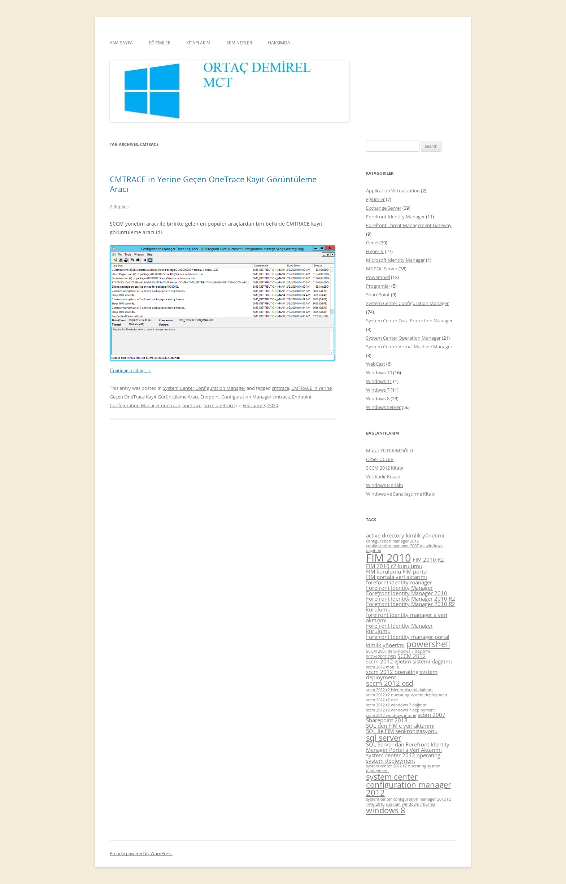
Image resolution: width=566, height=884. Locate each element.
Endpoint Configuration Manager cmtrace (245, 396)
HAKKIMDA (279, 43)
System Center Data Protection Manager (409, 320)
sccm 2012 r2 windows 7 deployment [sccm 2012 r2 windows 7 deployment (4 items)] (400, 710)
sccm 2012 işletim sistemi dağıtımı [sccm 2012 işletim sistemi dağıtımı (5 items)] (409, 661)
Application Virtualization (393, 190)
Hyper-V (375, 251)
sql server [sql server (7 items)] (383, 737)
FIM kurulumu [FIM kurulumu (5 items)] (383, 571)
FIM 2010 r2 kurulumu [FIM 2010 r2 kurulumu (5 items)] (394, 566)
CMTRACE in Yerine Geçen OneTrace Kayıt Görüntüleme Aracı (213, 184)
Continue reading (130, 370)
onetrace (191, 405)
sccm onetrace (219, 405)
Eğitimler (375, 199)
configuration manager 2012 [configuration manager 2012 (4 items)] (392, 541)
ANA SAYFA (121, 43)
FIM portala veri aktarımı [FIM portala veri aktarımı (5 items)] (396, 576)
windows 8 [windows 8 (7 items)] (385, 810)
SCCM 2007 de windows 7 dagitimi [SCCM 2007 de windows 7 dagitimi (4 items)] (398, 651)
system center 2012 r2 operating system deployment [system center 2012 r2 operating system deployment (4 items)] (403, 768)
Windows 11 (379, 381)
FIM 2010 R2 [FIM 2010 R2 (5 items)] (428, 559)
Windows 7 (377, 390)
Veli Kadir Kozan (383, 476)
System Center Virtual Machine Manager (409, 346)
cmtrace (280, 388)
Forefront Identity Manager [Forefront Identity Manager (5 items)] (399, 587)
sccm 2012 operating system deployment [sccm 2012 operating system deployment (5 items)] (401, 674)
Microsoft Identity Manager (395, 260)
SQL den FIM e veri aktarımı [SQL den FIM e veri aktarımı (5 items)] (400, 725)
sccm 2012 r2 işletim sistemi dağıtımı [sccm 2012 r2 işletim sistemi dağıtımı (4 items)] (400, 689)
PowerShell (378, 277)
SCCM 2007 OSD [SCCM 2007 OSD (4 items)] (381, 656)
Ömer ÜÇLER (379, 459)
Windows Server (383, 407)
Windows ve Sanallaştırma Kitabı (400, 494)
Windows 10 (379, 372)
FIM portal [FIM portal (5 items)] (415, 571)
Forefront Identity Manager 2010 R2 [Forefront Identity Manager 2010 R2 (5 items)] (410, 598)
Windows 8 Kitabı (384, 485)
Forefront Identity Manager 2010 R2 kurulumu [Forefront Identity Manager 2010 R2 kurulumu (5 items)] (410, 606)
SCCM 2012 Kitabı (384, 468)
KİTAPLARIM (198, 43)
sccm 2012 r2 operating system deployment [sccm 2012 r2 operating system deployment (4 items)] (406, 694)
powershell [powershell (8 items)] (428, 644)
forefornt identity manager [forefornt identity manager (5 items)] (399, 582)
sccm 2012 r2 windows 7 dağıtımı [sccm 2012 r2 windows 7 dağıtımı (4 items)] (396, 704)
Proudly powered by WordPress (141, 853)
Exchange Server (383, 208)
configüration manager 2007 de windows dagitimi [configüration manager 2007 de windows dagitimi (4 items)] (404, 548)
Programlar (378, 286)
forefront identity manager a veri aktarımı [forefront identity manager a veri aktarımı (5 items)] (406, 617)
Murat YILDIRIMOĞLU (389, 450)
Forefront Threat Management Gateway (409, 225)
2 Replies (119, 206)
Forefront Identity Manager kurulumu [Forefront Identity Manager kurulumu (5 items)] (399, 628)
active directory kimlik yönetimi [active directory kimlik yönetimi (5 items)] (405, 535)
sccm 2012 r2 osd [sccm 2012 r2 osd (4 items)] (382, 699)
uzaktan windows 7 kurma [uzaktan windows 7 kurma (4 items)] (410, 804)
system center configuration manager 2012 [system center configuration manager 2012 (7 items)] (408, 784)
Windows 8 (377, 398)
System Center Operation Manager (403, 338)
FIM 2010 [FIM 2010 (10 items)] (388, 557)
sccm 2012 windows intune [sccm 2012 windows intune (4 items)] (391, 715)
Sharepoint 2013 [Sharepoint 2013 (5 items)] (387, 720)
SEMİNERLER (239, 43)
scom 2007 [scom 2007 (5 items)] (431, 714)
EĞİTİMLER (159, 43)
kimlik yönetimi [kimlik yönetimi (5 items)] (385, 645)
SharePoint (378, 294)
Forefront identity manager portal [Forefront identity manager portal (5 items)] (407, 636)
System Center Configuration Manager (204, 388)
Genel (372, 242)
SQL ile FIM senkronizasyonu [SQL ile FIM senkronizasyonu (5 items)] (401, 731)
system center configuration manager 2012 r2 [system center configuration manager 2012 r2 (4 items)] (408, 799)
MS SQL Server (381, 268)
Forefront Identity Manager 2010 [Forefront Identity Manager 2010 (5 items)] (406, 593)
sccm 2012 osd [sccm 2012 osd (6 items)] (389, 683)
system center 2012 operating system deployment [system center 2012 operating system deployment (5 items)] (403, 758)
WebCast (375, 364)
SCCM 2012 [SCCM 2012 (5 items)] (411, 655)
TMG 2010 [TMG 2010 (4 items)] (375, 804)
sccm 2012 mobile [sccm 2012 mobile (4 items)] (382, 667)
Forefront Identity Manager (395, 216)
